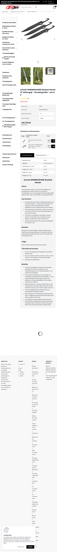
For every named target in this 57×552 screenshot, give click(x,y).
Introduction (5, 11)
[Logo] (13, 7)
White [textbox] (41, 118)
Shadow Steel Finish (32, 11)
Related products (42, 155)
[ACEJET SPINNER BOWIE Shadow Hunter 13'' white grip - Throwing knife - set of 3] (38, 29)
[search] (36, 7)
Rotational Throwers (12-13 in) (17, 11)
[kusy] (24, 345)
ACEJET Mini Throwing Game (27, 330)
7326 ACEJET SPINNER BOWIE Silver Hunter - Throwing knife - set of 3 (35, 146)
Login (45, 1)
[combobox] (47, 113)
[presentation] (21, 39)
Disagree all (21, 547)
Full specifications (27, 155)
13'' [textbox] (41, 113)
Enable (30, 547)
